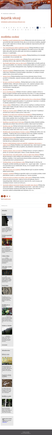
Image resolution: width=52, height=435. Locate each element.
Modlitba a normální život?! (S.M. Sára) (13, 122)
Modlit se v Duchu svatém (10, 110)
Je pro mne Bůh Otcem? (9, 92)
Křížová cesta (5, 354)
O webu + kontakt (26, 432)
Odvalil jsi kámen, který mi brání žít (12, 150)
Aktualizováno (6, 350)
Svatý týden (5, 285)
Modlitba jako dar (8, 126)
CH (26, 27)
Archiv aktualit (4, 344)
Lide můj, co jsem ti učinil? (6, 267)
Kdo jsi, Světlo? (7, 105)
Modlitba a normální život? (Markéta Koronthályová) (17, 114)
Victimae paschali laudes (7, 236)
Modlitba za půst (6, 396)
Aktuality (4, 210)
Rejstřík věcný (5, 13)
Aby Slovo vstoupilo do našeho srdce (13, 59)
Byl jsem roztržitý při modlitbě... (12, 82)
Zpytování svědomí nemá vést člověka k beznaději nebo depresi (20, 185)
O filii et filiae (5, 256)
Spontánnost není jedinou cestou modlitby (14, 55)
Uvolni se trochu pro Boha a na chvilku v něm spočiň (17, 177)
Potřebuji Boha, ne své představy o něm (14, 162)
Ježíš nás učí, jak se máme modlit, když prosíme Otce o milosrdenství (22, 99)
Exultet (4, 214)
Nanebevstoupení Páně (9, 137)
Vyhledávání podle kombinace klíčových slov (13, 22)
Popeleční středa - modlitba (7, 375)
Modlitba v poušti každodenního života (13, 40)
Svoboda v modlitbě (8, 173)
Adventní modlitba (8, 70)
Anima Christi (6, 76)
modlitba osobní (12, 13)
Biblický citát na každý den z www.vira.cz (7, 421)
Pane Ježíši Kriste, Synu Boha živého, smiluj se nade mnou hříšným (21, 154)
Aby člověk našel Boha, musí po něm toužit (15, 63)
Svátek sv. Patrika (7, 325)
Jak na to (5, 89)
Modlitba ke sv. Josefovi (6, 305)
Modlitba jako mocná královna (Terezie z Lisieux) (16, 132)
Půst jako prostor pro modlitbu (11, 169)
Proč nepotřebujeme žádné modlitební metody (16, 48)
